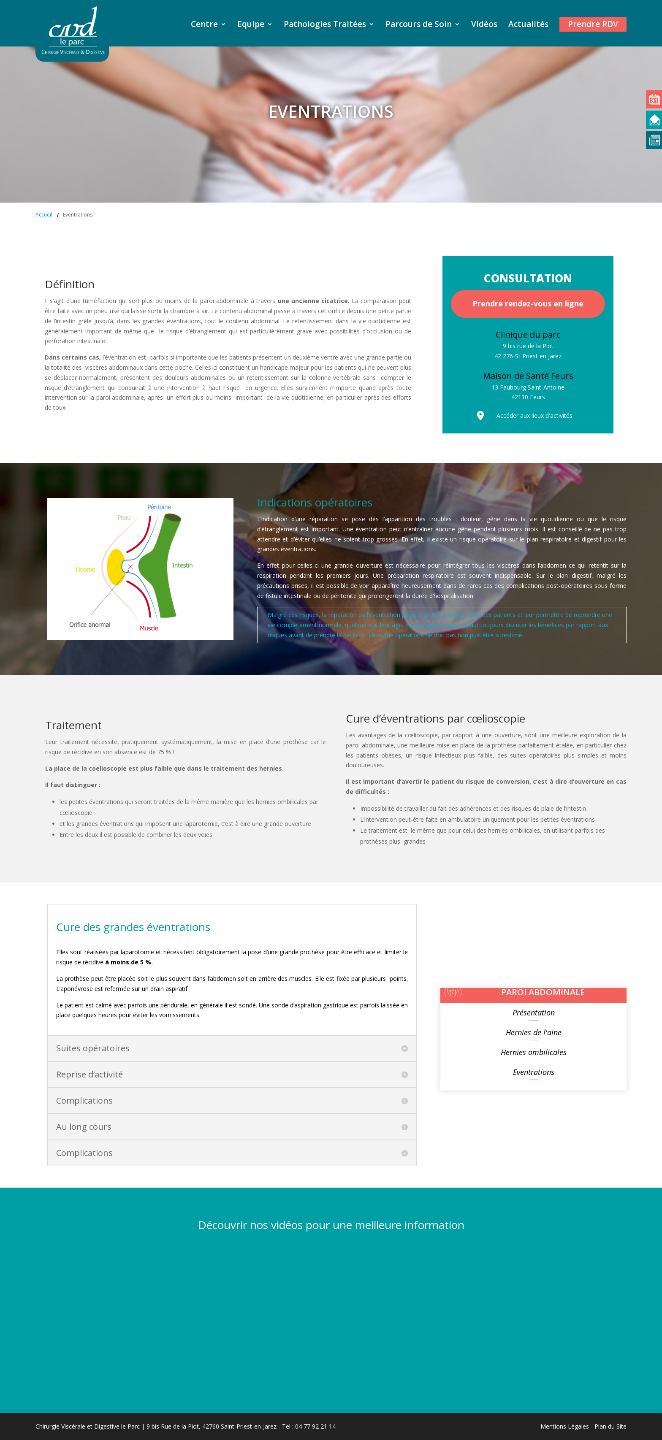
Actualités (528, 25)
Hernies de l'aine (534, 1032)
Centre (204, 25)
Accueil (43, 214)
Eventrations (533, 1072)
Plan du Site (610, 1426)
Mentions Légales (564, 1426)
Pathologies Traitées (325, 25)
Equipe (250, 25)
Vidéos (484, 25)
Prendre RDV (593, 24)
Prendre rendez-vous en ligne (527, 303)
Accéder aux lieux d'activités (534, 415)
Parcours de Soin (418, 25)
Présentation (534, 1012)
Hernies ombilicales (534, 1052)
